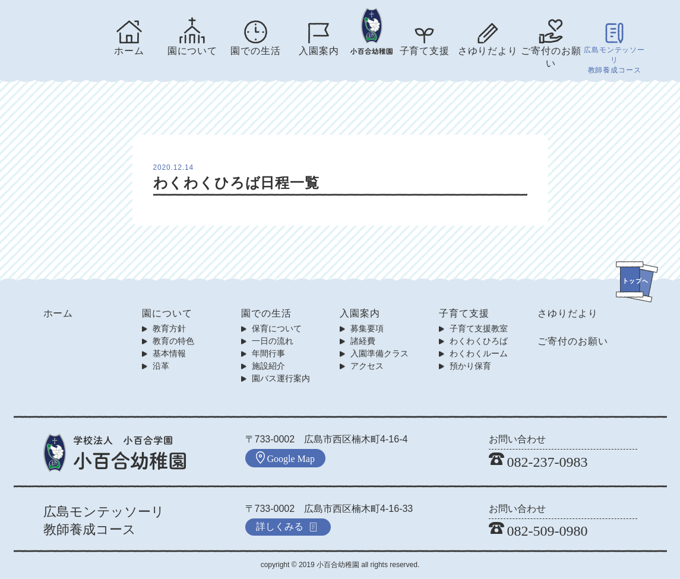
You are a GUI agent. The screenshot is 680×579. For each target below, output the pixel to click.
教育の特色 (173, 341)
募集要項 (367, 328)
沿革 (161, 366)
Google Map (285, 457)
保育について (277, 328)
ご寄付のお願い (551, 57)
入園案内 (319, 51)
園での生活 (255, 51)
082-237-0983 (538, 462)
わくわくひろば (479, 341)
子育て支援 (425, 51)
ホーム (129, 51)
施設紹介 (268, 366)
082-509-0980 (538, 531)
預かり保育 (470, 366)
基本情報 (169, 353)
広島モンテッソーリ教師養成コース (614, 60)
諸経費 (362, 341)
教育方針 (169, 328)
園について (192, 51)
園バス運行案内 (281, 378)
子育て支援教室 (479, 328)
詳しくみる (287, 526)
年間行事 (268, 353)
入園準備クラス (379, 353)
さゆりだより (488, 51)
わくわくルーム (479, 353)
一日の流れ (272, 341)
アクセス (367, 366)
